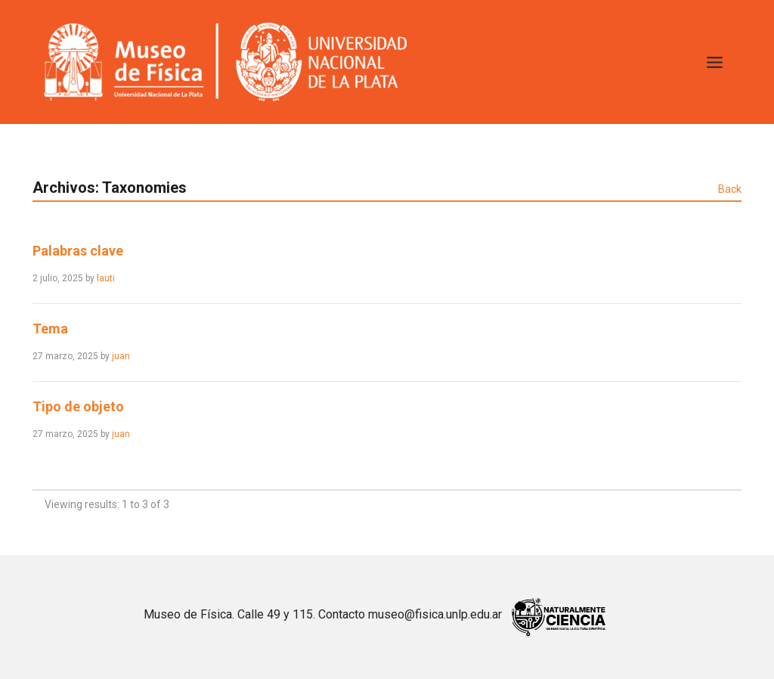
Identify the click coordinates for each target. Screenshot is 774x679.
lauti (106, 278)
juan (121, 356)
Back (729, 189)
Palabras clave (78, 251)
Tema (50, 328)
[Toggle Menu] (714, 62)
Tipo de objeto (78, 406)
